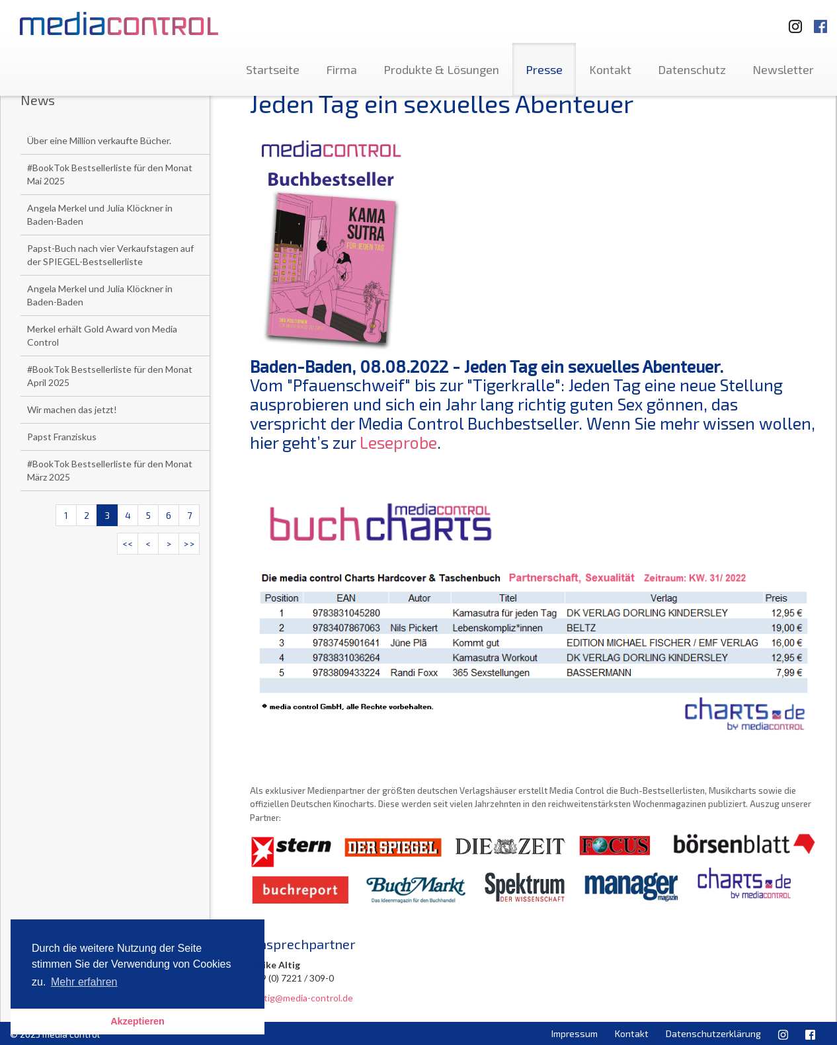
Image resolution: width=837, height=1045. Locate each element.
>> (189, 543)
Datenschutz (692, 69)
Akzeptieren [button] (137, 1021)
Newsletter (783, 69)
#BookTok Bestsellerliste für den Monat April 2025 (109, 376)
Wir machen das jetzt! (72, 409)
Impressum (574, 1033)
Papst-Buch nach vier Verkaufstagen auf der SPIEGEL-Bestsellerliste (110, 255)
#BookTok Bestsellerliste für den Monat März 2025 (109, 470)
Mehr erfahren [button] (84, 981)
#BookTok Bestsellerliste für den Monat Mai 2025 (109, 174)
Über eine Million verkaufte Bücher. (99, 140)
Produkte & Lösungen (441, 69)
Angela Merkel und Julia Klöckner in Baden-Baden (100, 214)
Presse (544, 69)
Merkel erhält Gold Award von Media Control (102, 335)
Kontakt (610, 69)
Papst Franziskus (62, 436)
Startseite (272, 69)
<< (127, 543)
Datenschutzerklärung (713, 1033)
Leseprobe (398, 442)
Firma (341, 69)
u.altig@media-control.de (301, 997)
